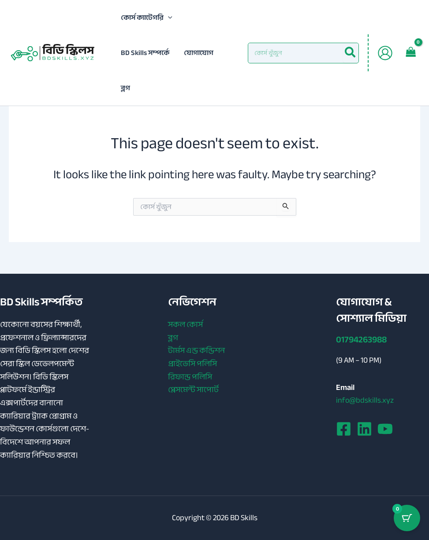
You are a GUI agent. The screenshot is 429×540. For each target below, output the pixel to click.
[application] (168, 17)
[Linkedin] (364, 429)
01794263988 (361, 339)
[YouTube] (385, 429)
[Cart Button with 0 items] (407, 518)
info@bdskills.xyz (365, 400)
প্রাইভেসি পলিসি (192, 364)
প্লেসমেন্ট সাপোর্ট (193, 390)
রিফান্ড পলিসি (190, 377)
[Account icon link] (385, 53)
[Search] (350, 53)
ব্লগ (173, 338)
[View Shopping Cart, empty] (411, 53)
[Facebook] (343, 429)
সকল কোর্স (185, 324)
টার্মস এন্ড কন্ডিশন (196, 350)
